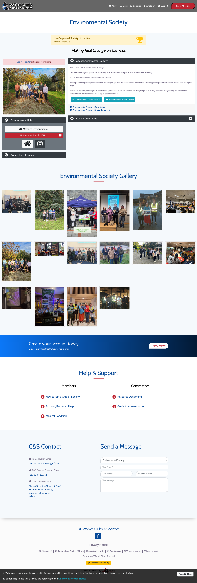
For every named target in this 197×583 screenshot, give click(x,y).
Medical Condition (56, 416)
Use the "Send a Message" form (44, 463)
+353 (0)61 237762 (38, 474)
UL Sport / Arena (114, 551)
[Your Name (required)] (116, 473)
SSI (151, 551)
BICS (132, 551)
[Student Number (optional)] (152, 473)
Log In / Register (183, 6)
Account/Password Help (60, 406)
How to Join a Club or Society (63, 396)
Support (163, 6)
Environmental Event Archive (120, 99)
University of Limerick (95, 551)
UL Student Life (46, 551)
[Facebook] (98, 537)
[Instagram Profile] (40, 144)
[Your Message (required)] (134, 484)
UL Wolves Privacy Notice (72, 578)
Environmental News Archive (86, 99)
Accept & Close (185, 574)
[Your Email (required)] (134, 467)
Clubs (124, 6)
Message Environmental (33, 128)
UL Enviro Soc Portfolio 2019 (40, 135)
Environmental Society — (87, 107)
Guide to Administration (131, 406)
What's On (149, 6)
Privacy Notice (98, 545)
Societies (135, 6)
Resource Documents (129, 396)
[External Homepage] (27, 144)
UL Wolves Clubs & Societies (99, 529)
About (113, 6)
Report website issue (98, 562)
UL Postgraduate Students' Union (69, 551)
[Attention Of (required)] (134, 460)
